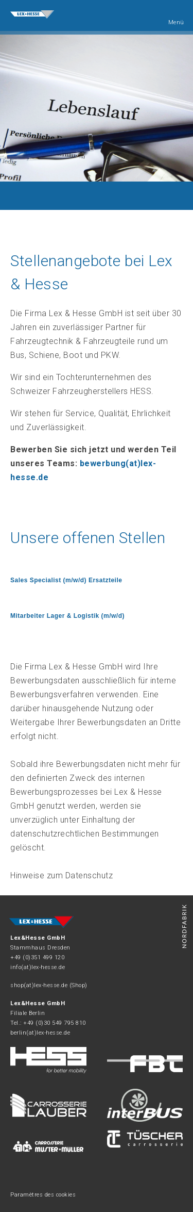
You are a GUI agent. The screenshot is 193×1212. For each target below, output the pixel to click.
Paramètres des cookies (43, 1194)
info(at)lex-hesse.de (37, 967)
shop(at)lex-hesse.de (38, 985)
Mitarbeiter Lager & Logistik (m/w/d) (67, 615)
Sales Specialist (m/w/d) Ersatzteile (66, 580)
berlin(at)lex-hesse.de (40, 1032)
